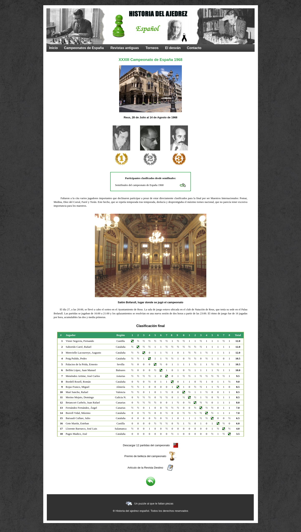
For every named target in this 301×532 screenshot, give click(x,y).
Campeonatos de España (84, 48)
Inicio (53, 48)
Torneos (151, 48)
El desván (173, 48)
